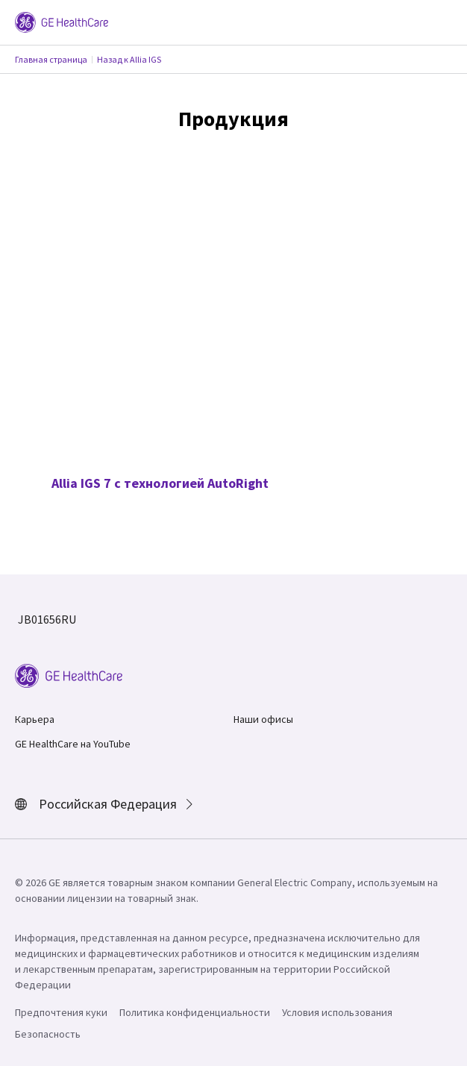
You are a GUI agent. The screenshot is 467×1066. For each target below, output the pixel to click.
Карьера (34, 719)
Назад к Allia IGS (129, 59)
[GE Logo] (61, 20)
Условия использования (337, 1012)
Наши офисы (263, 719)
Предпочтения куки (61, 1012)
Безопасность (48, 1034)
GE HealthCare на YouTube (73, 743)
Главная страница (51, 59)
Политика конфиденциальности (194, 1012)
